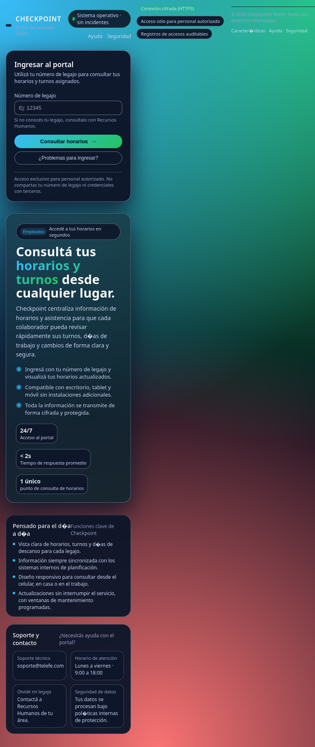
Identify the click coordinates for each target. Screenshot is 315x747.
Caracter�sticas (248, 30)
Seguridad (119, 36)
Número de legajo (35, 95)
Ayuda (95, 36)
